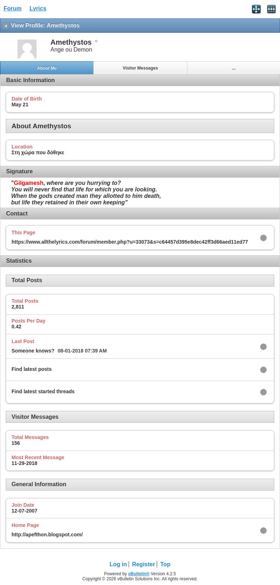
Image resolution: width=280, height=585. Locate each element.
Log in (118, 564)
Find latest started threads (43, 391)
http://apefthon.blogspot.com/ (47, 534)
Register (143, 564)
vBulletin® (139, 573)
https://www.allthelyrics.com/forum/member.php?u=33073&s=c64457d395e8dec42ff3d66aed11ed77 (130, 242)
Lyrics (38, 8)
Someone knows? (33, 351)
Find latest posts (32, 369)
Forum (13, 8)
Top (165, 564)
